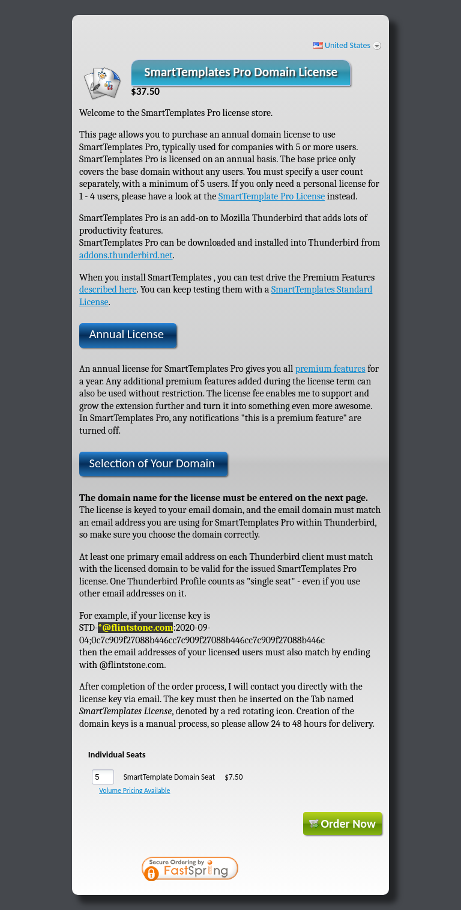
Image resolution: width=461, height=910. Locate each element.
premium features (330, 368)
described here (107, 289)
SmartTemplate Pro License (271, 196)
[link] (288, 870)
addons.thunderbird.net (126, 255)
